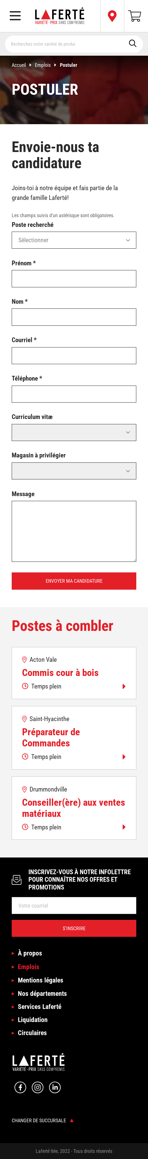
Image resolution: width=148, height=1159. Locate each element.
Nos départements (42, 993)
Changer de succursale (43, 1120)
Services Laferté (39, 1007)
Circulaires (32, 1033)
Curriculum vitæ (32, 417)
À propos (30, 953)
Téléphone (27, 378)
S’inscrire (74, 928)
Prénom (24, 263)
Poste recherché (33, 225)
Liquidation (33, 1020)
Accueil (23, 65)
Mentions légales (40, 980)
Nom (20, 301)
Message (23, 494)
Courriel (24, 340)
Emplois (47, 65)
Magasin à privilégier (39, 455)
